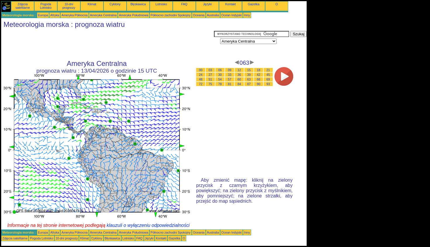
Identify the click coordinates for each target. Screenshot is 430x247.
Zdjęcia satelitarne (22, 5)
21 (268, 70)
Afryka (54, 15)
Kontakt (230, 4)
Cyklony (115, 4)
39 (249, 74)
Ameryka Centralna (103, 15)
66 (258, 79)
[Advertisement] (107, 44)
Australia (213, 15)
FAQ (184, 4)
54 (220, 79)
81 (230, 84)
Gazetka (254, 4)
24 (201, 74)
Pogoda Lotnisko (46, 5)
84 (239, 84)
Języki (207, 4)
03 (210, 70)
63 (249, 79)
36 (239, 74)
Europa (43, 15)
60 (239, 79)
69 (268, 79)
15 (249, 70)
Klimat (92, 4)
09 (230, 70)
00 (201, 70)
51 (210, 79)
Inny (247, 15)
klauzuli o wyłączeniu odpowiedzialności (148, 225)
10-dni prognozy (69, 5)
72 (201, 84)
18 (258, 70)
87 (249, 84)
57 (230, 79)
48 (201, 79)
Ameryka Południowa (133, 15)
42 (258, 74)
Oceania (199, 15)
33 (230, 74)
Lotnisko (161, 4)
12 (239, 70)
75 (210, 84)
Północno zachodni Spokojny (171, 15)
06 (220, 70)
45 (268, 74)
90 (258, 84)
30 (220, 74)
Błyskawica (138, 4)
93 (268, 84)
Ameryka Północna (74, 15)
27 (210, 74)
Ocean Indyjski (231, 15)
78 (220, 84)
